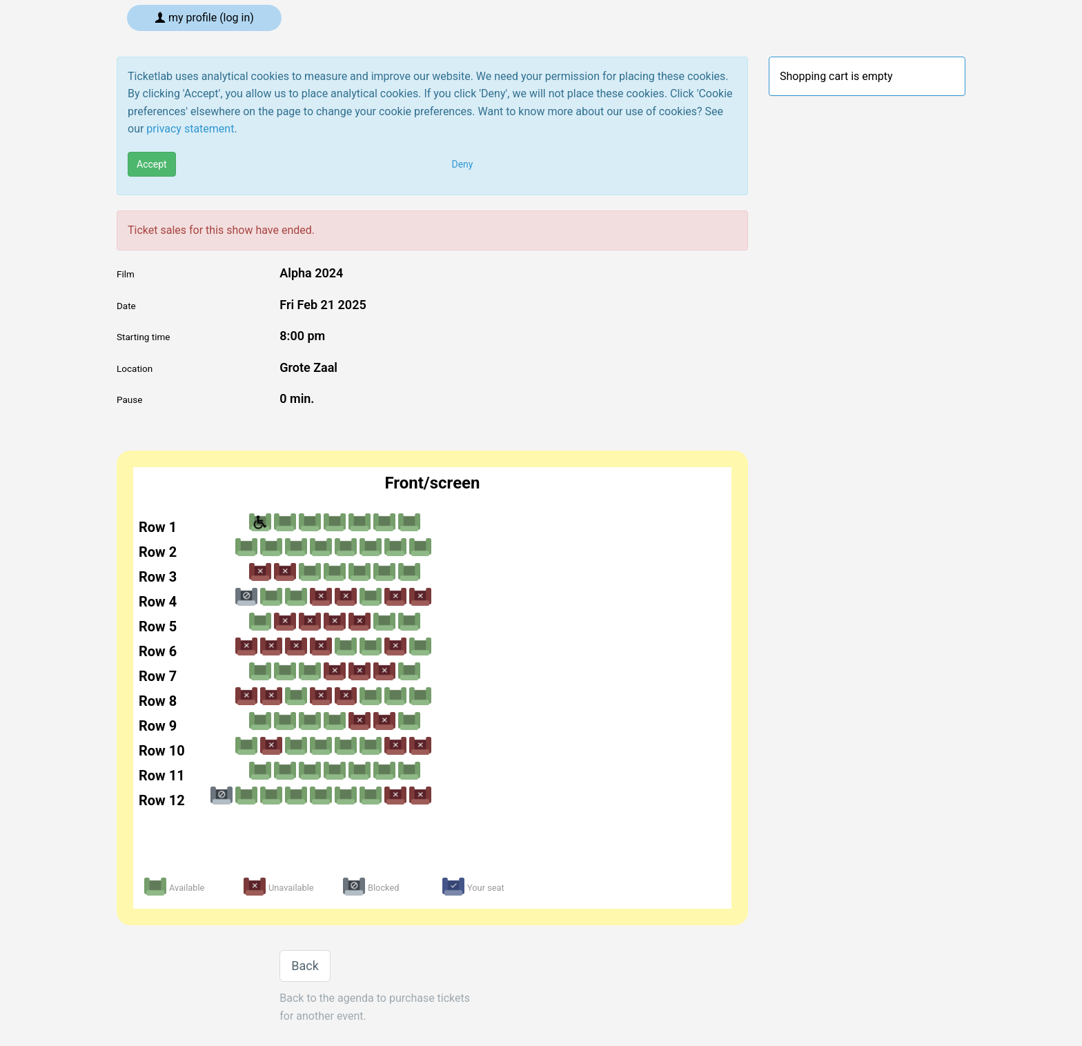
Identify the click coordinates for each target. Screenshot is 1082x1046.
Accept (152, 164)
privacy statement (190, 128)
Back (305, 965)
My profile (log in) (204, 17)
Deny (462, 164)
